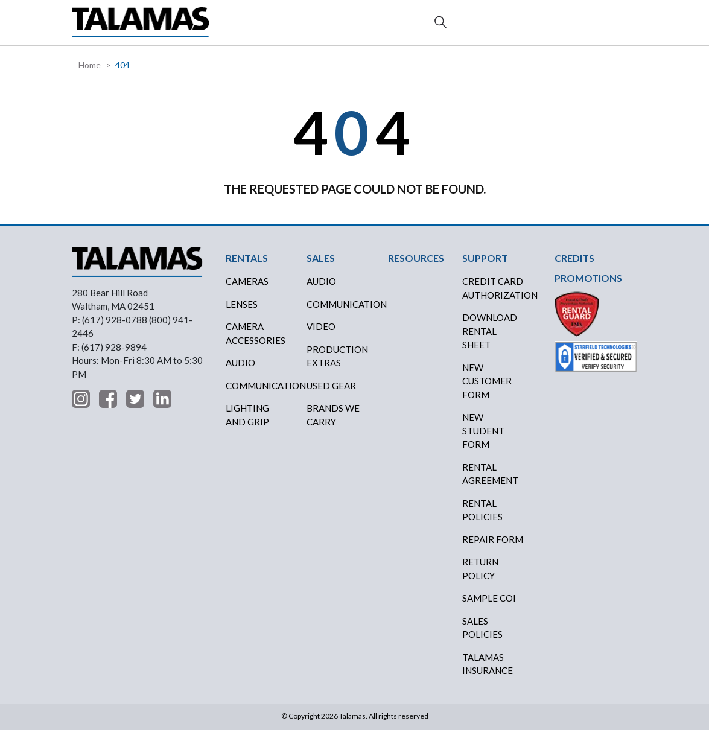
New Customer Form (487, 390)
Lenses (242, 312)
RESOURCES (385, 26)
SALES (283, 26)
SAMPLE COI (489, 606)
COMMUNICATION (342, 312)
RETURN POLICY (480, 577)
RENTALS (248, 26)
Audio (240, 371)
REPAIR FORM (492, 547)
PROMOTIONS (588, 286)
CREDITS (328, 26)
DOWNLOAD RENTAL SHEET (489, 339)
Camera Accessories (255, 341)
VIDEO (321, 334)
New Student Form (483, 439)
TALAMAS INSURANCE (487, 672)
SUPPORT (469, 26)
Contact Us (594, 27)
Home (89, 73)
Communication (261, 394)
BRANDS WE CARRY (333, 423)
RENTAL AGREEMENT (490, 482)
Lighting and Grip (247, 423)
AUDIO (321, 289)
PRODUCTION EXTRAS (337, 364)
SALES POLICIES (482, 636)
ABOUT (429, 26)
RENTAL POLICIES (482, 518)
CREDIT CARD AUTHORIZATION (498, 296)
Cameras (247, 289)
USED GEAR (331, 394)
